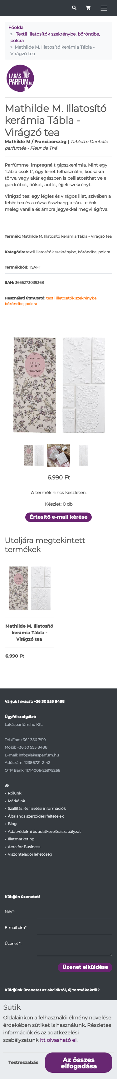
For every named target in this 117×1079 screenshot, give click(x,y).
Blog (12, 823)
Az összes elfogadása (79, 1063)
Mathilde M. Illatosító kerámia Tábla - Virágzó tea (29, 632)
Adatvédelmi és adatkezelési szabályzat (44, 831)
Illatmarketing (21, 839)
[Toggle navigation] (104, 8)
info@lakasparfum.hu (39, 755)
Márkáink (16, 801)
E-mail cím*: (16, 927)
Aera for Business (24, 846)
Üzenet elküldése (85, 967)
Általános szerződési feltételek (36, 816)
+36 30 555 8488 (49, 701)
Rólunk (14, 793)
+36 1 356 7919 (33, 739)
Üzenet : (13, 943)
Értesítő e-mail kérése (58, 517)
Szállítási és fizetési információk (37, 808)
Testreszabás (23, 1062)
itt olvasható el (58, 1040)
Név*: (9, 911)
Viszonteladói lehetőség (30, 854)
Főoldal (16, 27)
